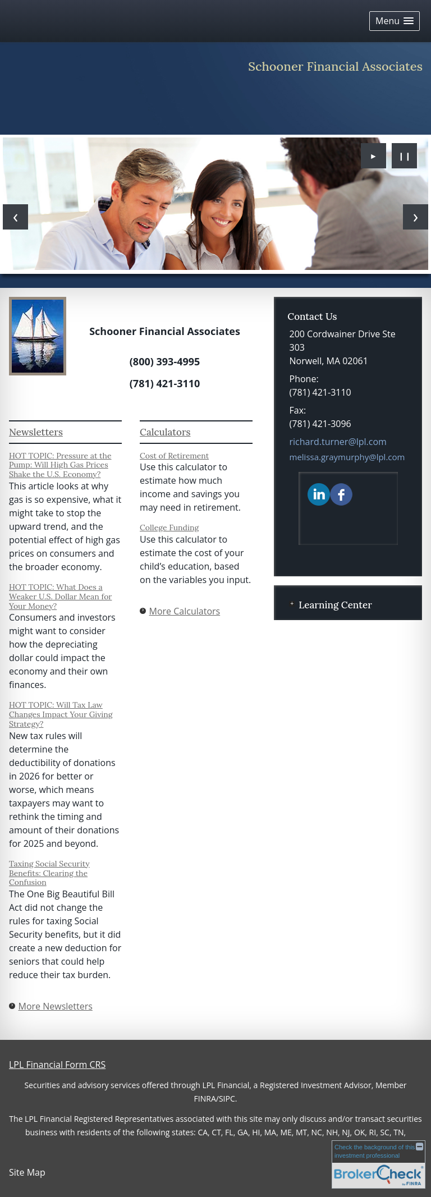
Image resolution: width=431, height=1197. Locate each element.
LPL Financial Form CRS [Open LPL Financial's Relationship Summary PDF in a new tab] (57, 1064)
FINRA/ (206, 1098)
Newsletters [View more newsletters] (36, 432)
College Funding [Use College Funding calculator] (169, 527)
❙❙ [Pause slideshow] (404, 155)
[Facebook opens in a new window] (341, 494)
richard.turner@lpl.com (338, 441)
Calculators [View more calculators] (165, 432)
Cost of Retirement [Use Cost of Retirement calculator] (174, 456)
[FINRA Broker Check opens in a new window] (378, 1164)
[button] (394, 21)
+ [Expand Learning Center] (292, 604)
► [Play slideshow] (374, 155)
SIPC (227, 1098)
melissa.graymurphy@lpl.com (347, 456)
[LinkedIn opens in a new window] (319, 494)
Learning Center (335, 605)
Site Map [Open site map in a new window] (27, 1172)
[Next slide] (415, 217)
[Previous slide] (15, 217)
